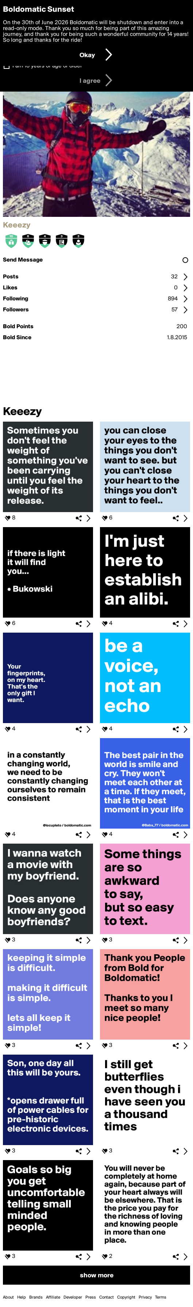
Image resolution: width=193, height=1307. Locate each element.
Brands (36, 1297)
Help (21, 1297)
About (8, 1297)
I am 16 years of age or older (47, 66)
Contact (106, 1297)
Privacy (145, 1297)
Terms (160, 1297)
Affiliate (53, 1297)
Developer (72, 1297)
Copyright (126, 1297)
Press (90, 1297)
